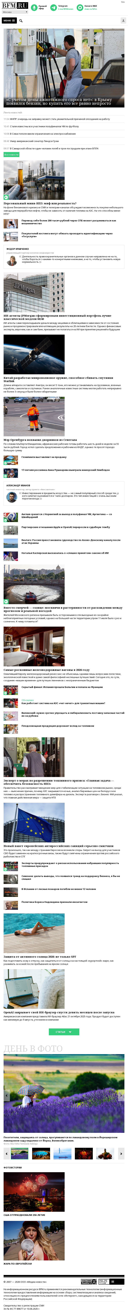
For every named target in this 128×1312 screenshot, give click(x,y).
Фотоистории (13, 1167)
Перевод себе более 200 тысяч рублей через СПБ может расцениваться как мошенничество (69, 222)
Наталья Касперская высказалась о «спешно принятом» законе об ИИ (65, 553)
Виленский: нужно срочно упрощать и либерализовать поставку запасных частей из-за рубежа (73, 714)
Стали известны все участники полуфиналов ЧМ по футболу (44, 126)
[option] (64, 1093)
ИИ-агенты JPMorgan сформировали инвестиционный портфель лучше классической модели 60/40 (57, 317)
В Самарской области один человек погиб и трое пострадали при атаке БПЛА (54, 148)
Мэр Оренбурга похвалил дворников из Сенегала (40, 440)
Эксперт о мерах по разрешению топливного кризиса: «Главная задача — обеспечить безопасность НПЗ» (59, 782)
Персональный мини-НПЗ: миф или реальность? (40, 203)
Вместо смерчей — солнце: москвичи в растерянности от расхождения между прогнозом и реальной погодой (63, 609)
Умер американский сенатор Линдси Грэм (34, 141)
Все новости (11, 154)
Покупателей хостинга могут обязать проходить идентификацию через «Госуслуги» (67, 235)
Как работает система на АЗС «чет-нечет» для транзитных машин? (63, 703)
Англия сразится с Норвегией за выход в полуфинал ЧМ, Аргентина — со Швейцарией (67, 515)
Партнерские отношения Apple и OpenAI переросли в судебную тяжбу (66, 527)
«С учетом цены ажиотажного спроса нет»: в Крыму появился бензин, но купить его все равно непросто (59, 101)
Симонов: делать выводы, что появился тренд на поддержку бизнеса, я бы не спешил (71, 877)
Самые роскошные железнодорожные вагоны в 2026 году (47, 670)
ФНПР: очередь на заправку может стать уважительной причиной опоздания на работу (60, 119)
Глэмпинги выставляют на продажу (44, 457)
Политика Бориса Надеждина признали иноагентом (54, 901)
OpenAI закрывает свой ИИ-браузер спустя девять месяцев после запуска (59, 1012)
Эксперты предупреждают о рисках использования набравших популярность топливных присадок (70, 864)
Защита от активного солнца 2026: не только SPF (40, 956)
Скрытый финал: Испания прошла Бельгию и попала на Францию (62, 687)
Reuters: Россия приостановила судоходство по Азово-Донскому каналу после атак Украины (71, 541)
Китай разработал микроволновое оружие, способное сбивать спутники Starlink (58, 379)
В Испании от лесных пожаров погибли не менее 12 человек (59, 889)
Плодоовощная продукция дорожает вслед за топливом (58, 725)
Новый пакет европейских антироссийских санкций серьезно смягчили (58, 846)
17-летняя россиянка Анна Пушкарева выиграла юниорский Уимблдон (66, 469)
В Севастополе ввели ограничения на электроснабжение (43, 133)
